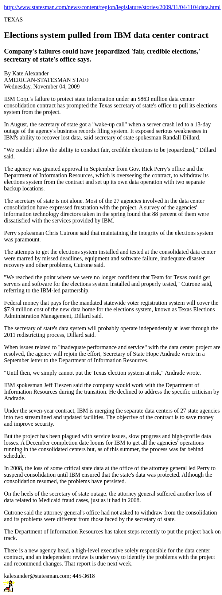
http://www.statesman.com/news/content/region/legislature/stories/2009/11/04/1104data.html (112, 7)
